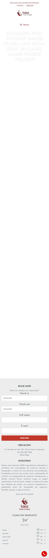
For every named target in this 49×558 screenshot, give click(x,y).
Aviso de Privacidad (24, 494)
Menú (24, 25)
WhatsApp (24, 455)
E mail (24, 426)
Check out (24, 404)
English (30, 5)
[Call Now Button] (44, 554)
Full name (24, 415)
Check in (24, 393)
